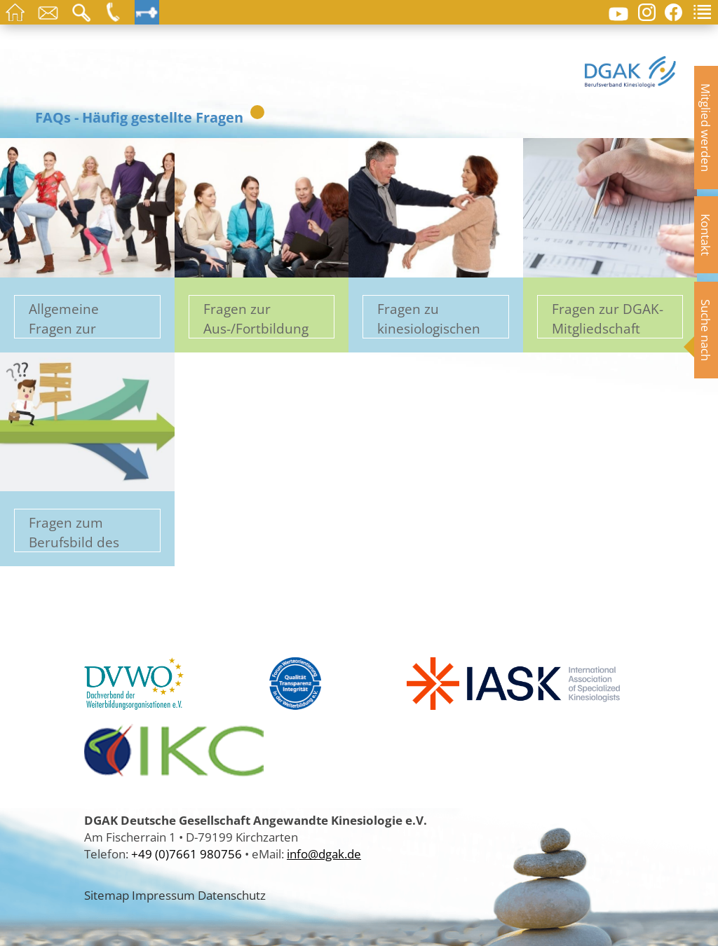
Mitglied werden (706, 127)
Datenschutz (232, 894)
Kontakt (706, 235)
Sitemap (106, 894)
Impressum (163, 894)
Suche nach (706, 330)
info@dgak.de (324, 853)
